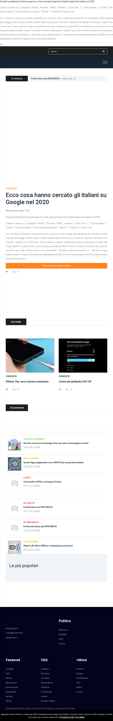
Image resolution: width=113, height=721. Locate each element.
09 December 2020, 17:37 (18, 211)
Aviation (45, 669)
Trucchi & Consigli (34, 439)
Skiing (9, 701)
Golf (8, 673)
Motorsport (11, 683)
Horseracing (12, 687)
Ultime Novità (31, 522)
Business (63, 630)
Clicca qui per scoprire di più (56, 266)
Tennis (9, 678)
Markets (63, 634)
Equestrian (11, 692)
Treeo (72, 708)
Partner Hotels (48, 701)
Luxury (62, 643)
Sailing (9, 696)
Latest (27, 478)
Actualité (29, 503)
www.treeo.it (12, 637)
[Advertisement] (56, 297)
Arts (78, 683)
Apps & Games (31, 458)
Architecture (82, 678)
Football (10, 669)
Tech (61, 639)
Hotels (44, 696)
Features (45, 687)
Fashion (80, 669)
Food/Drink (46, 692)
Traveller (45, 678)
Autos (79, 687)
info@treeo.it (12, 628)
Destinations (47, 683)
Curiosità (11, 188)
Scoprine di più (67, 717)
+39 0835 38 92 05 (14, 633)
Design (79, 673)
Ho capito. (80, 717)
